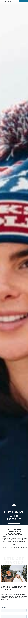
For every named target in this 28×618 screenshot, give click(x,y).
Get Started (23, 1)
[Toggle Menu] (2, 1)
